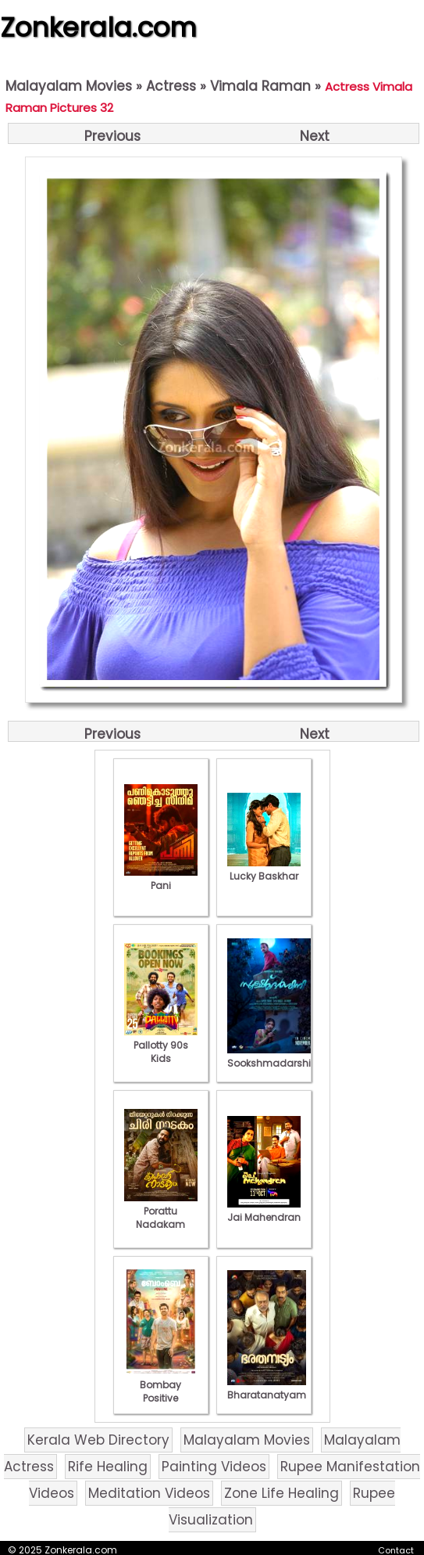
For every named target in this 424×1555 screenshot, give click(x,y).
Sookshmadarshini (273, 1056)
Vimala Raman (260, 86)
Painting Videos (214, 1466)
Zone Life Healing (281, 1493)
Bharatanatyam (266, 1388)
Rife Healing (108, 1466)
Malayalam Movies (68, 86)
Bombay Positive (161, 1385)
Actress (171, 86)
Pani (161, 879)
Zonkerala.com (98, 27)
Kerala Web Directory (98, 1440)
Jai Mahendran (264, 1210)
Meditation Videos (149, 1493)
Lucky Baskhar (264, 869)
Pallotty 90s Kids (161, 1045)
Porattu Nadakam (161, 1211)
